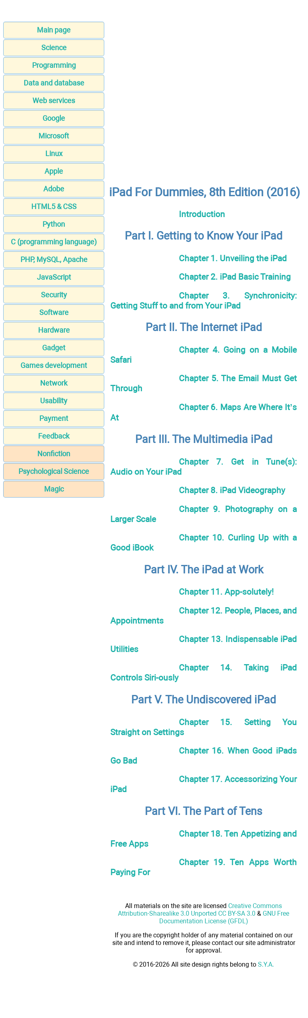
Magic (54, 489)
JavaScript (54, 277)
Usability (53, 400)
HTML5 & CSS (54, 206)
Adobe (53, 189)
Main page (54, 30)
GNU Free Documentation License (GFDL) (224, 917)
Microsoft (53, 136)
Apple (54, 171)
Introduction (202, 214)
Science (54, 47)
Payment (53, 418)
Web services (53, 100)
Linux (54, 153)
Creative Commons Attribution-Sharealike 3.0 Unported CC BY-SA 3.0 (200, 909)
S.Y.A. (266, 964)
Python (54, 224)
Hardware (54, 330)
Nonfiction (53, 453)
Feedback (53, 436)
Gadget (53, 347)
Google (54, 118)
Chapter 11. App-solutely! (226, 592)
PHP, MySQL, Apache (53, 259)
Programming (54, 65)
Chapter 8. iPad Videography (232, 490)
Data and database (54, 83)
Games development (53, 365)
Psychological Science (53, 471)
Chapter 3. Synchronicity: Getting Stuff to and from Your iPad (203, 301)
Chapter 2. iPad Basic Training (235, 277)
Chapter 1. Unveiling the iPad (233, 258)
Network (53, 383)
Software (54, 312)
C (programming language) (54, 242)
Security (54, 295)
